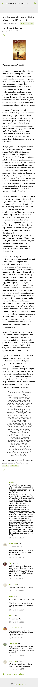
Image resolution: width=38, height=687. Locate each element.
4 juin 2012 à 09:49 (16, 638)
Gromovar (13, 544)
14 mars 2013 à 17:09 (17, 655)
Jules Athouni (14, 628)
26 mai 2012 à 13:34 (16, 538)
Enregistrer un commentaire (13, 674)
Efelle (11, 596)
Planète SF (14, 465)
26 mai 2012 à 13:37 (16, 557)
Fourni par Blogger (19, 684)
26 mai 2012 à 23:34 (16, 610)
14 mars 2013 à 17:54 (17, 669)
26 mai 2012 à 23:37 (16, 622)
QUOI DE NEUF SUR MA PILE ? (17, 3)
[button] (3, 35)
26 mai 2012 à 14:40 (16, 578)
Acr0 (11, 482)
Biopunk (30, 23)
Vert (10, 563)
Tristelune (13, 643)
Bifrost (23, 23)
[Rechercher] (35, 3)
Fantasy (5, 465)
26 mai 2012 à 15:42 (16, 590)
